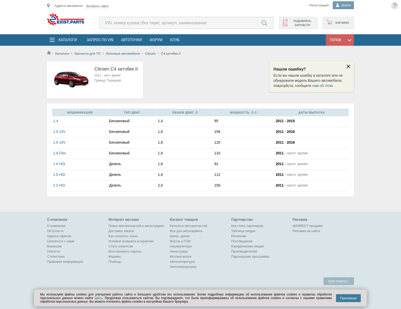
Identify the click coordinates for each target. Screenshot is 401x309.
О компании (56, 226)
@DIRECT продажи (307, 226)
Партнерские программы (250, 256)
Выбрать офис (97, 6)
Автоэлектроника (183, 267)
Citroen (150, 53)
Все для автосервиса (186, 231)
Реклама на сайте (306, 231)
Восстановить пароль (125, 251)
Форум (156, 40)
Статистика (55, 256)
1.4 (55, 121)
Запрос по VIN (100, 40)
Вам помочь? (339, 281)
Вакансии (54, 246)
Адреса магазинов (68, 6)
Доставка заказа (121, 231)
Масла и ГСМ (180, 241)
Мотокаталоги (180, 256)
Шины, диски (180, 236)
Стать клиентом (120, 246)
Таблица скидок (243, 231)
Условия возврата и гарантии (130, 241)
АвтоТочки (131, 40)
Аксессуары (179, 251)
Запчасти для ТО (87, 53)
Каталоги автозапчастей (188, 226)
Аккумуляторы (181, 246)
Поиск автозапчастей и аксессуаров (136, 226)
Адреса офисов (59, 236)
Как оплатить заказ (123, 236)
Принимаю (348, 298)
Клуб (175, 40)
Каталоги (67, 40)
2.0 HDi (59, 185)
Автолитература (182, 262)
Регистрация (319, 5)
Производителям (244, 251)
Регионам (238, 236)
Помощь (114, 262)
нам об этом (322, 86)
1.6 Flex (59, 153)
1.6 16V (59, 132)
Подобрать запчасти (302, 23)
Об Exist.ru (55, 231)
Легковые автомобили (123, 53)
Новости (53, 251)
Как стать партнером (247, 226)
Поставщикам (241, 241)
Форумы (114, 256)
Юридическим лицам (247, 246)
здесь (98, 298)
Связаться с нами (60, 241)
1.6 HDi (59, 164)
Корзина (342, 22)
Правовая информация (65, 262)
